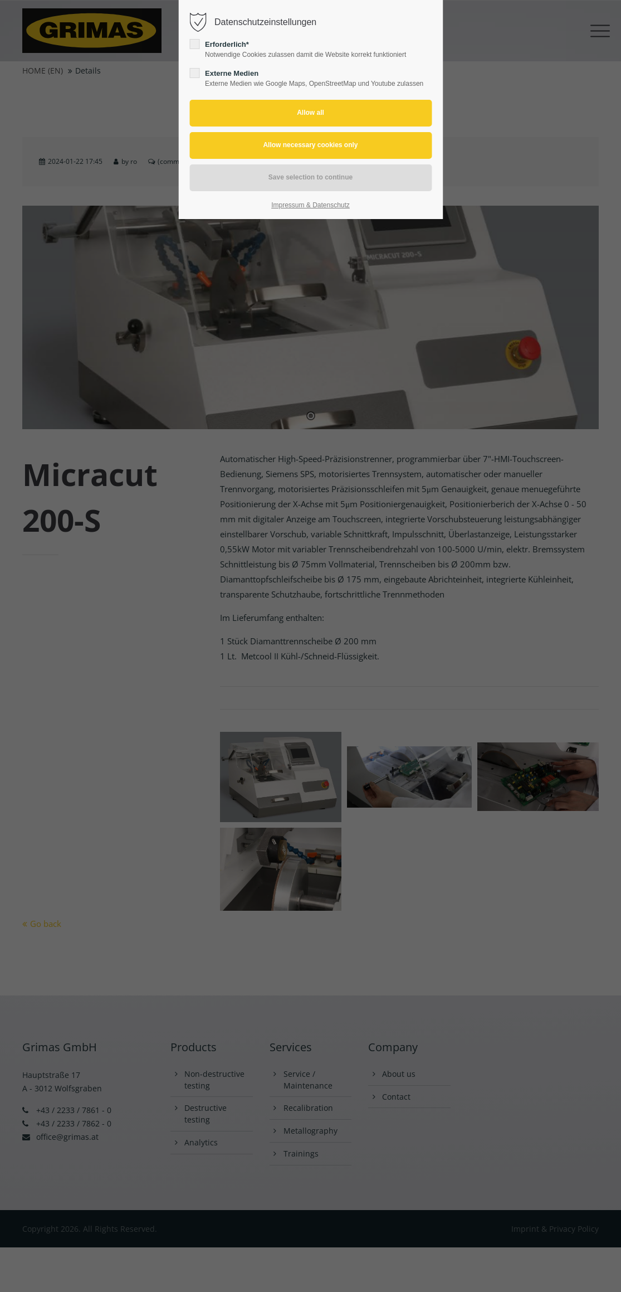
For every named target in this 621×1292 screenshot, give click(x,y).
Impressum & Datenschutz (310, 205)
